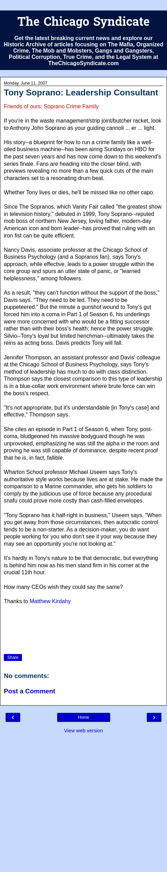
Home (83, 717)
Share (12, 657)
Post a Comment (29, 691)
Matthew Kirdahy (50, 601)
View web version (83, 730)
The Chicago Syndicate (83, 23)
